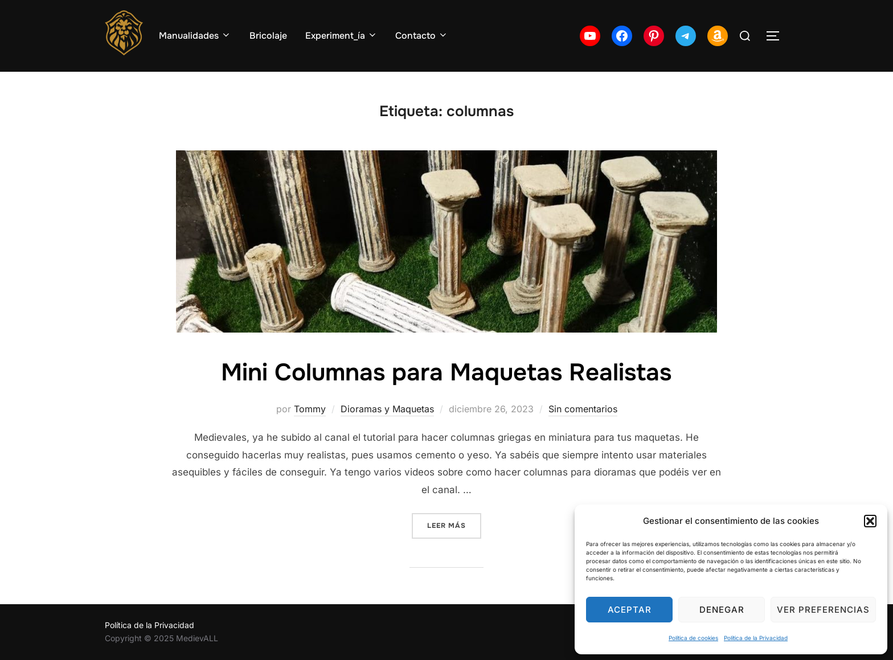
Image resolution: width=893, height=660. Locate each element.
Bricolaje (268, 36)
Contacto (421, 36)
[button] (870, 521)
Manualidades (195, 36)
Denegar (721, 609)
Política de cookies (693, 637)
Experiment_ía (341, 36)
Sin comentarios (582, 409)
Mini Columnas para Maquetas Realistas (446, 372)
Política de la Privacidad (756, 637)
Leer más (454, 524)
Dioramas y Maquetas (387, 409)
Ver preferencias (823, 609)
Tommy (310, 409)
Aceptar (630, 609)
